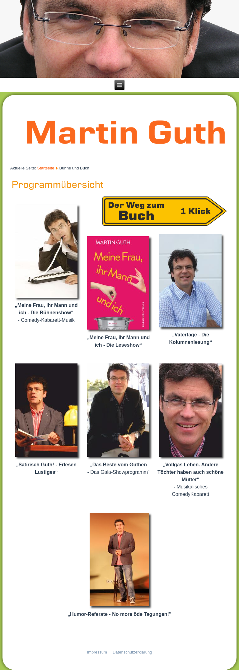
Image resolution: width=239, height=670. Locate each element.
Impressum (97, 652)
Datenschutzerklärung (132, 652)
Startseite (45, 168)
